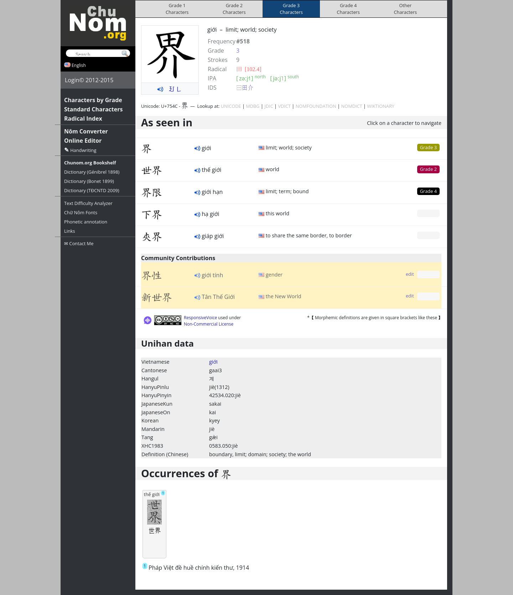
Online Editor (83, 140)
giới (213, 361)
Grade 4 (428, 191)
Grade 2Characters (234, 8)
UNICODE (231, 106)
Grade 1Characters (177, 8)
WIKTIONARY (380, 106)
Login (72, 80)
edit (410, 274)
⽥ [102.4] (248, 69)
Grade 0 (428, 213)
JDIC (268, 106)
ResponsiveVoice (200, 318)
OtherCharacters (405, 8)
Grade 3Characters (291, 8)
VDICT (284, 106)
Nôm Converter (86, 131)
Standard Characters (93, 109)
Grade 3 (428, 147)
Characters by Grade (93, 100)
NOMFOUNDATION (316, 106)
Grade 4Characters (348, 8)
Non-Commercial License (208, 324)
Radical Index (83, 118)
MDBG (252, 106)
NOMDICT (351, 106)
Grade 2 (428, 169)
